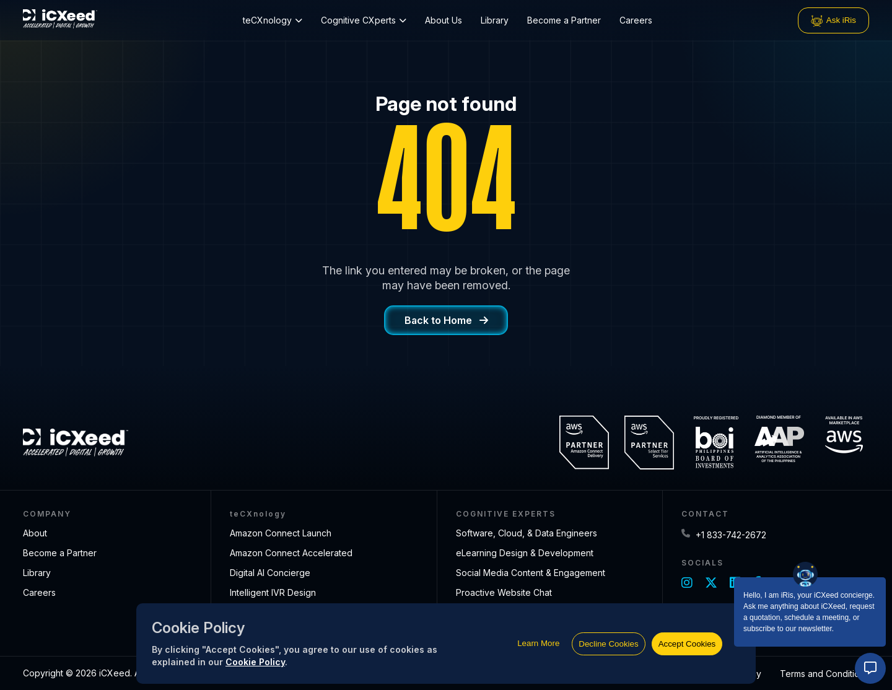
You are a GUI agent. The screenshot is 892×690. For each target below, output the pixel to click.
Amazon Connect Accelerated (291, 553)
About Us (443, 20)
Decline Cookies (608, 644)
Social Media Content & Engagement (530, 572)
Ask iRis (833, 20)
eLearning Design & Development (524, 553)
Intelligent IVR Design (273, 592)
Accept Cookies (687, 644)
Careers (635, 20)
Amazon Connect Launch (280, 533)
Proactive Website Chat (504, 592)
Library (495, 20)
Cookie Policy (255, 662)
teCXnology (272, 20)
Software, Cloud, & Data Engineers (526, 533)
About (35, 533)
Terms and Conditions (824, 673)
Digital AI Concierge (270, 572)
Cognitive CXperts (363, 20)
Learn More (538, 643)
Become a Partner (564, 20)
